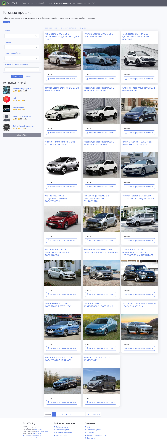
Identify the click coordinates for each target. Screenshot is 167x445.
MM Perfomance (18, 107)
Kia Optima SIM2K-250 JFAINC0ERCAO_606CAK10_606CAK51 (62, 36)
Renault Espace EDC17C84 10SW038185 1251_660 (59, 359)
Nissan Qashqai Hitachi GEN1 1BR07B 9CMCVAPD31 (99, 143)
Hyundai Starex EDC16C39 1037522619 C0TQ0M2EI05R (138, 197)
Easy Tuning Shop (42, 431)
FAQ (93, 3)
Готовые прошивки (62, 3)
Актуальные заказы (81, 3)
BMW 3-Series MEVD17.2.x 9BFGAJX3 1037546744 (136, 143)
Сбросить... (29, 76)
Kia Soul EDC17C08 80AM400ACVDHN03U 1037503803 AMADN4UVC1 (137, 252)
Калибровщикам (94, 429)
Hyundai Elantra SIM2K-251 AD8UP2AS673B (98, 35)
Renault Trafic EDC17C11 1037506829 (97, 359)
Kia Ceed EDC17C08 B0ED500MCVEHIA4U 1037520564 (57, 252)
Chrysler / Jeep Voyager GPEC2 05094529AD (138, 89)
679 (88, 414)
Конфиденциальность (96, 435)
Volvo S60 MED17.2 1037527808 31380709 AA (98, 305)
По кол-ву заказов (68, 28)
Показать (17, 76)
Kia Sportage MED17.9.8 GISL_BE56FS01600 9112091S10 (96, 198)
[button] (163, 3)
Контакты (91, 438)
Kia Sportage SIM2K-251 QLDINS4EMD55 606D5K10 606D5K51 (137, 36)
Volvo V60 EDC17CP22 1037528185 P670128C (58, 305)
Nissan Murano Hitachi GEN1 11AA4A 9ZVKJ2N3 (60, 143)
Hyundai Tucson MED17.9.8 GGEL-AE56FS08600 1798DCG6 (101, 251)
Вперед (96, 414)
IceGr (15, 98)
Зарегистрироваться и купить (62, 78)
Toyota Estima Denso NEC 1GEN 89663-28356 (62, 89)
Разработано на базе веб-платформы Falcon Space (33, 437)
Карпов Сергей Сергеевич (22, 117)
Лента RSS (22, 135)
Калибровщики (45, 3)
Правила (90, 432)
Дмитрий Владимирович (22, 89)
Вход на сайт (61, 435)
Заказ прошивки (29, 3)
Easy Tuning (13, 3)
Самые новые (51, 28)
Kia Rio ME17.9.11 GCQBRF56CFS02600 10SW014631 (56, 198)
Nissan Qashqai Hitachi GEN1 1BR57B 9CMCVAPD (99, 89)
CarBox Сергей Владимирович (24, 126)
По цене (82, 28)
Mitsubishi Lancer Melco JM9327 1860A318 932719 (139, 305)
